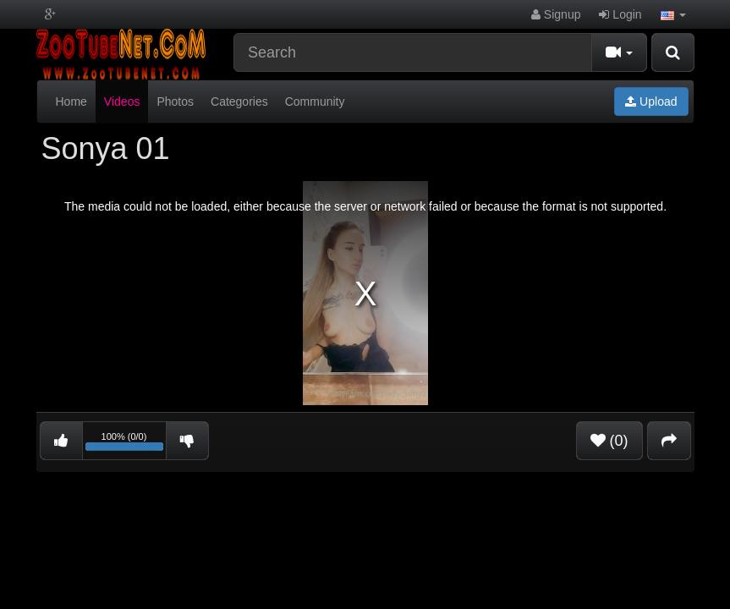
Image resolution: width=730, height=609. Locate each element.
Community (315, 101)
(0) (609, 440)
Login (620, 14)
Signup (555, 14)
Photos (175, 101)
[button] (673, 14)
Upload (651, 101)
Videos (122, 101)
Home (71, 101)
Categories (239, 101)
